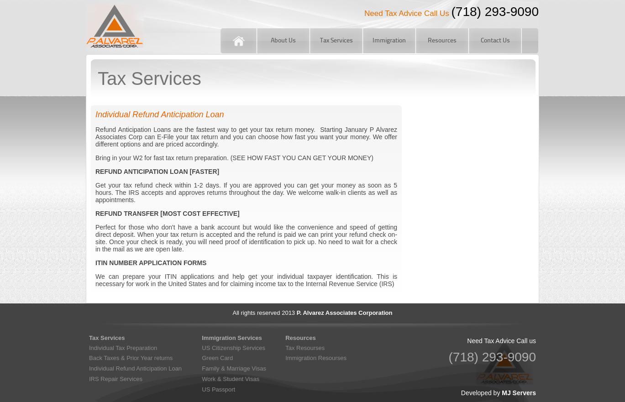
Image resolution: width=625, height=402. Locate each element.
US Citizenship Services (233, 348)
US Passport (218, 389)
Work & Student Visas (230, 379)
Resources (442, 40)
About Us (283, 40)
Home (239, 40)
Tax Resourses (305, 348)
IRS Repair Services (115, 379)
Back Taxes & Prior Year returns (131, 358)
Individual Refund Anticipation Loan (135, 368)
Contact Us (495, 40)
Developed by (498, 393)
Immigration (389, 40)
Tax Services (336, 40)
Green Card (217, 358)
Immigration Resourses (316, 358)
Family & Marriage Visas (234, 368)
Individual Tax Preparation (123, 348)
